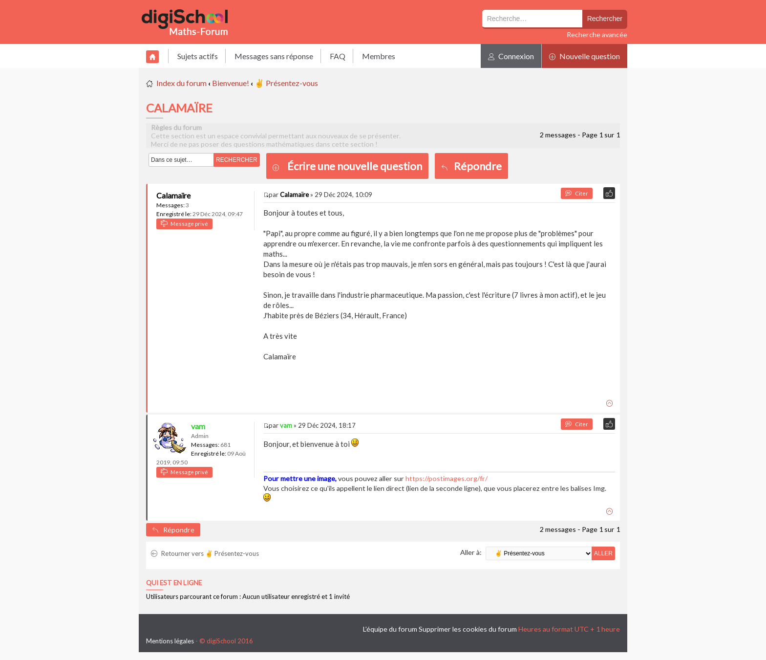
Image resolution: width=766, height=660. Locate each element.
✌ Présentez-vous (286, 83)
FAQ (337, 56)
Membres (378, 56)
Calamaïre (173, 195)
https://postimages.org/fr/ (446, 478)
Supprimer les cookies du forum (468, 629)
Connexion (511, 56)
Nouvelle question (584, 56)
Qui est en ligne (174, 583)
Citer (576, 193)
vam (198, 426)
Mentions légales (170, 641)
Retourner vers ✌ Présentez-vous (205, 553)
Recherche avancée (597, 34)
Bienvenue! (230, 83)
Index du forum (181, 83)
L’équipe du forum (390, 629)
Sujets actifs (197, 56)
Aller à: (471, 552)
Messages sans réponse (273, 56)
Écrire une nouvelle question (354, 166)
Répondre (471, 166)
